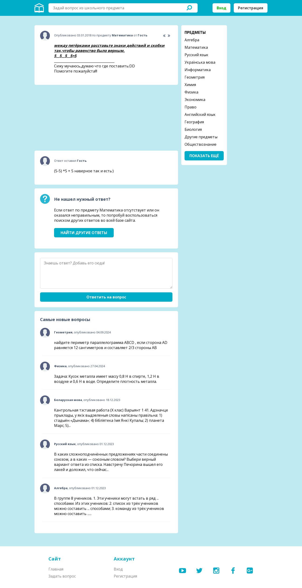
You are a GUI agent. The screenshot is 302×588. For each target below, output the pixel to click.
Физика (191, 92)
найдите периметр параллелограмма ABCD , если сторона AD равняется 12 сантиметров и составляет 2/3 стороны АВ (110, 345)
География (194, 122)
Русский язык (196, 54)
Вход (221, 7)
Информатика (198, 69)
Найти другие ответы (84, 232)
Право (190, 107)
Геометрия (195, 77)
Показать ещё (204, 155)
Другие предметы (201, 136)
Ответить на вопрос (106, 297)
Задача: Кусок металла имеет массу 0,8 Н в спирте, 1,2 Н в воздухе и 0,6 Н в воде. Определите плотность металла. (106, 379)
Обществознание (200, 144)
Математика (196, 47)
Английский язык (200, 114)
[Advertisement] (69, 118)
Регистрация (250, 7)
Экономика (195, 99)
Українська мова (200, 62)
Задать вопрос (62, 576)
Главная (55, 569)
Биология (193, 129)
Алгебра (192, 39)
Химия (190, 84)
